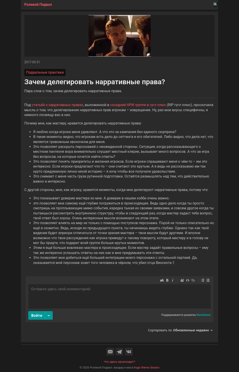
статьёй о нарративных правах (57, 105)
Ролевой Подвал (38, 4)
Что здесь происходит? (119, 361)
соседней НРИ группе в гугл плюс (138, 105)
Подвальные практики (45, 72)
